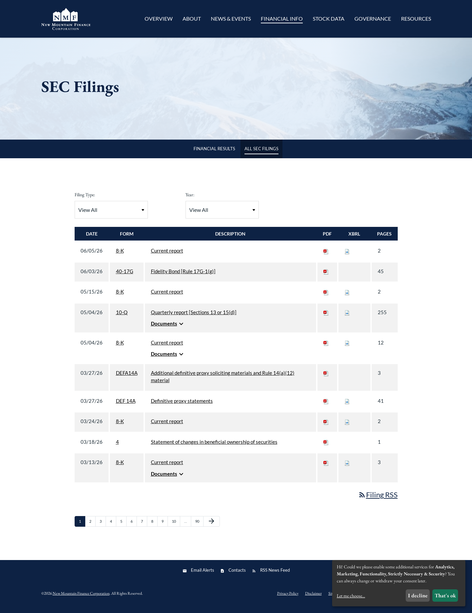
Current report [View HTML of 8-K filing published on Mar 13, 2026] (167, 466)
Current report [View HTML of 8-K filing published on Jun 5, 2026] (167, 255)
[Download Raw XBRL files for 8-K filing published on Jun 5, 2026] (347, 255)
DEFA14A (127, 377)
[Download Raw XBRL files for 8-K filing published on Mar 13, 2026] (347, 466)
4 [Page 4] (113, 527)
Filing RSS (378, 498)
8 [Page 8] (154, 527)
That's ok (445, 595)
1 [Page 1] (82, 527)
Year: (190, 199)
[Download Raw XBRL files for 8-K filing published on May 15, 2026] (347, 296)
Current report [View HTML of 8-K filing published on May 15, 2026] (167, 296)
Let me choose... (351, 596)
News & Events (231, 18)
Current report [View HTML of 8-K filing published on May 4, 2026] (167, 347)
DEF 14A (126, 405)
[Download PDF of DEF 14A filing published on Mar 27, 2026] (326, 405)
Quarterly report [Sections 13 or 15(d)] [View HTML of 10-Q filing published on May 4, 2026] (193, 316)
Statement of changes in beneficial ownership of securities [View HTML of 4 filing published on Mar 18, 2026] (214, 446)
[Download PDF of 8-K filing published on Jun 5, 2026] (326, 255)
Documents (168, 328)
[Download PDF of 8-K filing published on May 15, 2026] (326, 296)
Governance (372, 18)
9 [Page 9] (164, 527)
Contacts (237, 574)
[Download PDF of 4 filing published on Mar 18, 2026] (326, 446)
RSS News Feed (275, 574)
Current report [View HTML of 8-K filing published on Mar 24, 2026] (167, 425)
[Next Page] (211, 525)
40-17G (124, 276)
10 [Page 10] (176, 527)
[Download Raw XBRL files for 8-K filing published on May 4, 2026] (347, 347)
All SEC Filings (261, 153)
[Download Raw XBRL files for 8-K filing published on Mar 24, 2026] (347, 425)
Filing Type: (85, 199)
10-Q (122, 316)
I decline (418, 595)
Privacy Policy (287, 597)
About (192, 18)
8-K (120, 255)
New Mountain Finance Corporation (81, 597)
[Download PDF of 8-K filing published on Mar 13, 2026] (326, 466)
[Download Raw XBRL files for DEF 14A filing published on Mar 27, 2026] (347, 405)
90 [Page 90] (199, 527)
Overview (159, 18)
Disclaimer (313, 597)
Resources (416, 18)
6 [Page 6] (133, 527)
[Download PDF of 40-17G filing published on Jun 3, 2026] (326, 276)
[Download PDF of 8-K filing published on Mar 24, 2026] (326, 425)
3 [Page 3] (102, 527)
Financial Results (214, 153)
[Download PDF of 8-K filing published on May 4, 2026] (326, 347)
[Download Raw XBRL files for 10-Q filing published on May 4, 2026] (347, 316)
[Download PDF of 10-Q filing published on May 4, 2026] (326, 316)
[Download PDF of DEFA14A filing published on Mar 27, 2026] (326, 377)
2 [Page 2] (92, 527)
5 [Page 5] (123, 527)
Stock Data (328, 18)
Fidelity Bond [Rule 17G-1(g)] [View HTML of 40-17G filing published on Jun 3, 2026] (183, 276)
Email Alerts (202, 574)
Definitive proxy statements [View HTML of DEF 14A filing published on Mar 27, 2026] (182, 405)
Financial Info (282, 18)
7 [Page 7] (144, 527)
